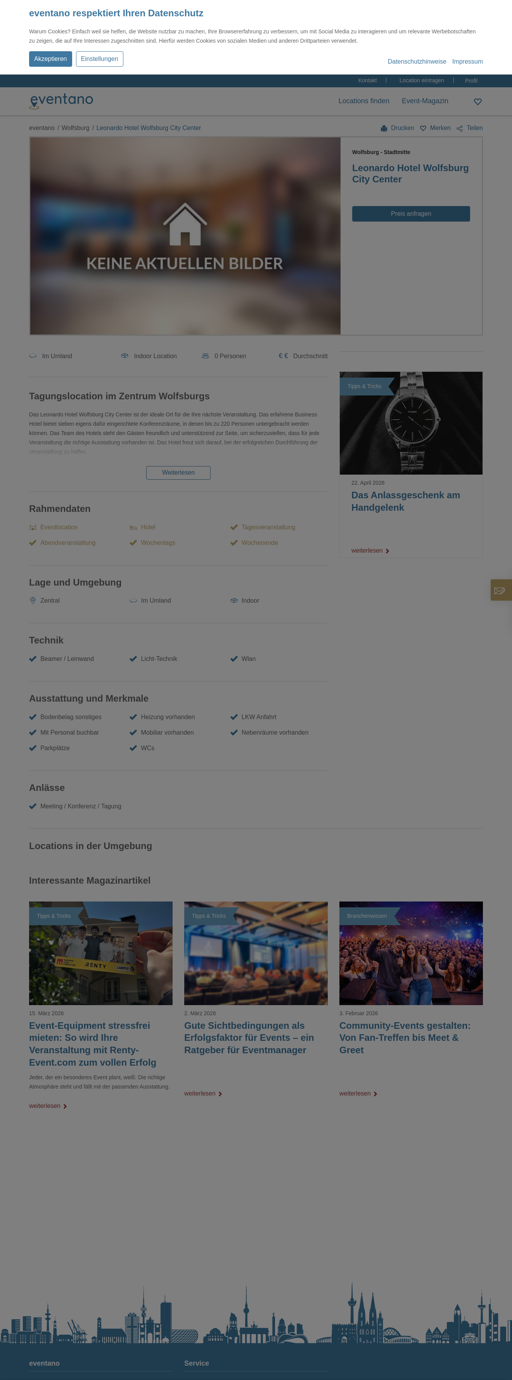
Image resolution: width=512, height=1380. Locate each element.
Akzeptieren (50, 58)
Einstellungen (99, 58)
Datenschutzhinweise (417, 61)
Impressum (467, 61)
